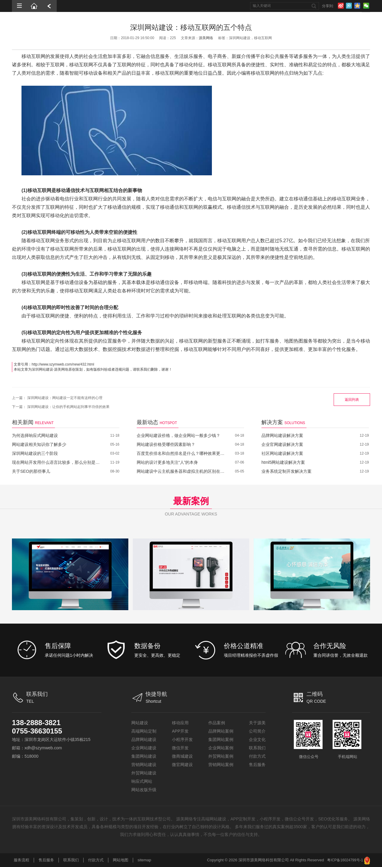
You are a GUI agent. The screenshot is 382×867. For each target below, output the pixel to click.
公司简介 (257, 731)
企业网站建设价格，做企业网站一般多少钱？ (178, 435)
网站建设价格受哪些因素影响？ (166, 444)
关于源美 (257, 722)
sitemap (144, 860)
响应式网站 (141, 781)
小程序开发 (182, 739)
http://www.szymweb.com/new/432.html (63, 364)
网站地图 (120, 860)
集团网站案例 (220, 739)
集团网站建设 (143, 756)
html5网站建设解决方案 (283, 462)
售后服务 (257, 764)
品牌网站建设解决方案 (282, 435)
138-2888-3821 (36, 723)
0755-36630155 (37, 731)
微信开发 (180, 747)
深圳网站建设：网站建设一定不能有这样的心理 (64, 398)
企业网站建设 (143, 747)
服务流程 (21, 860)
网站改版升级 (143, 789)
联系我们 (257, 747)
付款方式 (257, 756)
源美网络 (206, 38)
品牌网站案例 (220, 731)
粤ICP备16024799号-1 (345, 860)
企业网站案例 (220, 747)
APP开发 (180, 731)
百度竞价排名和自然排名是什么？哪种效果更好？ (181, 453)
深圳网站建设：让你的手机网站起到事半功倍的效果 (68, 407)
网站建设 (139, 722)
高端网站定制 (143, 731)
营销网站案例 (220, 764)
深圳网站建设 (42, 369)
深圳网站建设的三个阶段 (35, 453)
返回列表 (352, 400)
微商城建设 (182, 756)
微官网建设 (182, 764)
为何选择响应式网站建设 (35, 435)
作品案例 (216, 722)
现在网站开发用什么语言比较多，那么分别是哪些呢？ (56, 462)
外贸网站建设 (143, 773)
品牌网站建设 (143, 739)
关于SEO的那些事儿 (31, 471)
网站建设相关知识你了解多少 (39, 444)
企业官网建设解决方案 (282, 444)
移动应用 (180, 722)
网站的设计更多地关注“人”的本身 (167, 462)
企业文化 (257, 739)
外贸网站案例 (220, 756)
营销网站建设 (143, 764)
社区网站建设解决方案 (282, 453)
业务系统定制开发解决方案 (286, 471)
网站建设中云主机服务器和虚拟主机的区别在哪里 (181, 471)
